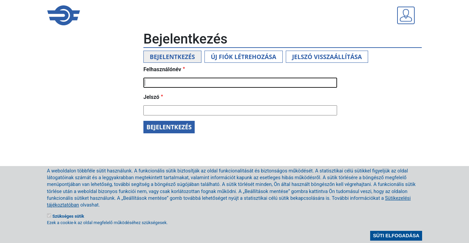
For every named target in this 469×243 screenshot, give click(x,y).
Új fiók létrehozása (243, 57)
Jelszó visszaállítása (327, 57)
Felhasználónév (162, 69)
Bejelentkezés (172, 57)
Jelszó (151, 97)
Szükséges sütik (68, 221)
